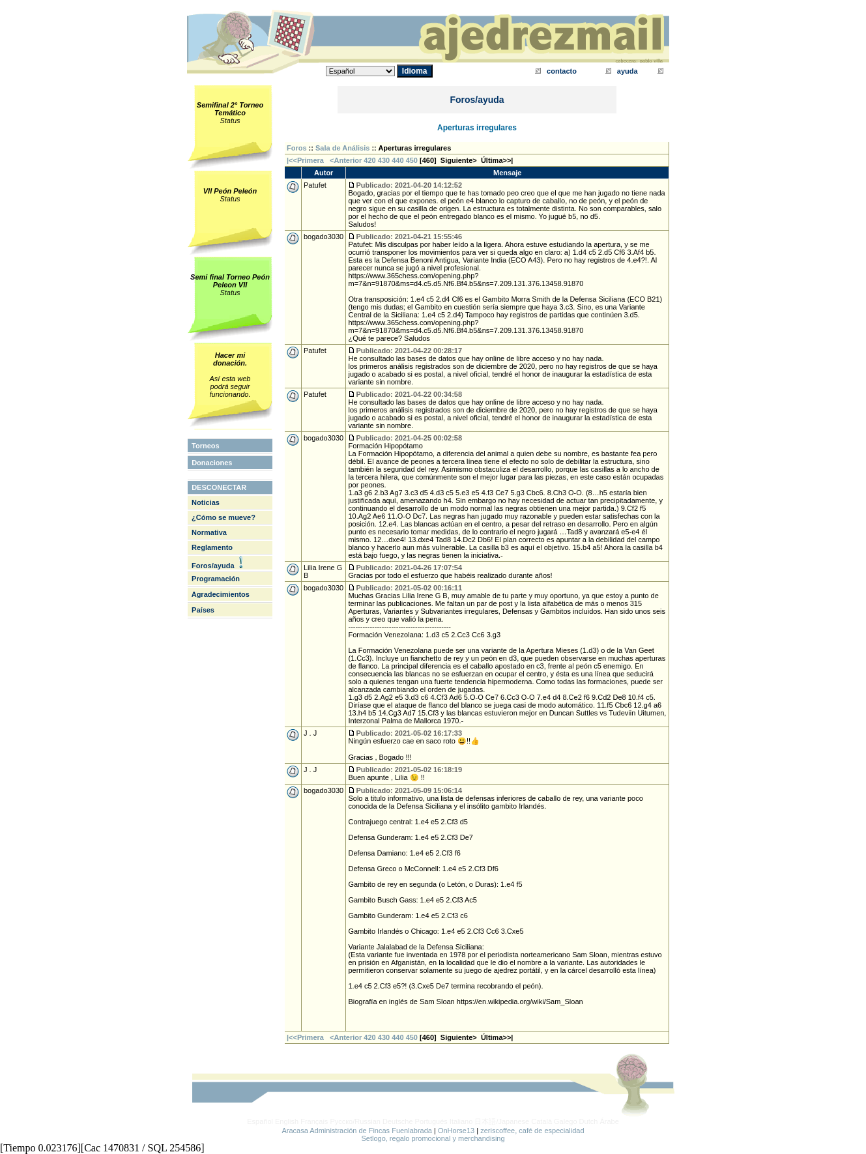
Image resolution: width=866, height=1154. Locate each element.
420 (369, 160)
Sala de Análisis (342, 148)
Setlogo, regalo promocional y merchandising (432, 1138)
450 (412, 160)
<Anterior (345, 160)
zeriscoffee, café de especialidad (532, 1130)
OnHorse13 (456, 1130)
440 (397, 160)
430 (384, 160)
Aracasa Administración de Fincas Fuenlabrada (356, 1130)
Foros (297, 148)
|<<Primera (305, 160)
